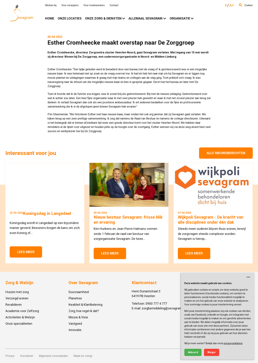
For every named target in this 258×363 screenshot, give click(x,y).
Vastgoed (75, 323)
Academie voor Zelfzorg (22, 311)
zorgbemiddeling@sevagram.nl (163, 308)
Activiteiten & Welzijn (20, 317)
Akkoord (193, 352)
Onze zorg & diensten (103, 18)
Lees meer (26, 252)
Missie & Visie (78, 317)
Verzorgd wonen (16, 298)
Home (49, 18)
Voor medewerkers (94, 5)
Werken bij (50, 5)
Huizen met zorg (17, 292)
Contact (114, 5)
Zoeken (246, 5)
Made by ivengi (82, 356)
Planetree (75, 298)
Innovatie (75, 330)
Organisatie (180, 18)
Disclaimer (26, 356)
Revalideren (13, 304)
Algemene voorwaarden (53, 356)
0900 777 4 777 (156, 303)
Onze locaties (70, 18)
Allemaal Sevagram (145, 18)
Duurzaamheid (79, 292)
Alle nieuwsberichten (226, 153)
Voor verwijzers (70, 5)
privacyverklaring (233, 343)
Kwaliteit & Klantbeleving (85, 304)
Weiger (211, 352)
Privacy (10, 356)
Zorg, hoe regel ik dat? (84, 311)
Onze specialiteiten (18, 323)
